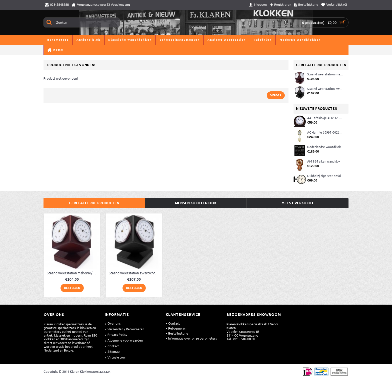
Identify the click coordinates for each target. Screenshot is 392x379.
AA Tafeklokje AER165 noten (325, 118)
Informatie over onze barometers (191, 338)
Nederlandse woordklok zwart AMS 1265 (325, 147)
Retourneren (176, 328)
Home (48, 50)
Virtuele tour (115, 358)
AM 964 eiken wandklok (323, 161)
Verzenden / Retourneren (124, 329)
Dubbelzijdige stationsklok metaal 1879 (325, 176)
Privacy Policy (116, 335)
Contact (112, 346)
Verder (275, 95)
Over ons (113, 324)
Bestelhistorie (177, 333)
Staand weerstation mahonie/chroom (325, 74)
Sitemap (112, 352)
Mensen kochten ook (195, 203)
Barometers (65, 50)
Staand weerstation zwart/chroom (325, 88)
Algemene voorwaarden (124, 341)
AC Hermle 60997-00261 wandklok (325, 132)
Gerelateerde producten (94, 203)
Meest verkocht (298, 203)
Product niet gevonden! (96, 50)
